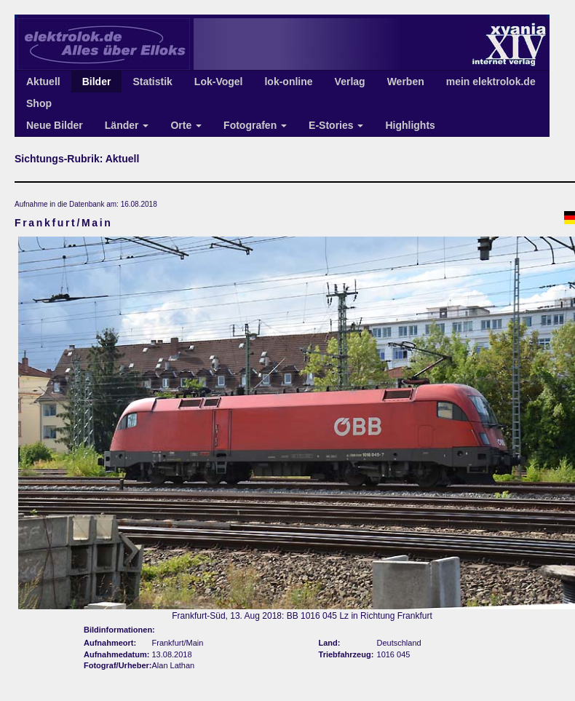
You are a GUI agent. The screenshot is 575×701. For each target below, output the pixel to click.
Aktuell (43, 81)
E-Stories (336, 125)
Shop (39, 103)
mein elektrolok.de (491, 81)
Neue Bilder (54, 125)
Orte (186, 125)
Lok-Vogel (218, 81)
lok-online (288, 81)
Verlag (350, 81)
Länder (127, 125)
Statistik (152, 81)
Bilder (96, 81)
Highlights (410, 125)
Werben (405, 81)
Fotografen (255, 125)
